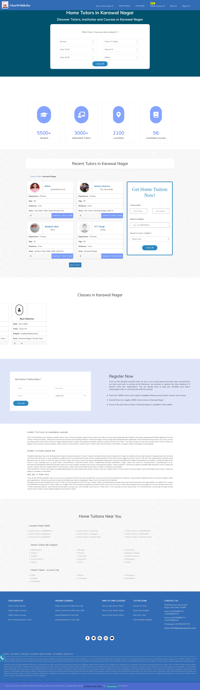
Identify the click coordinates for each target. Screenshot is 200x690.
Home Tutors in (40, 531)
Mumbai (34, 578)
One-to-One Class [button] (104, 6)
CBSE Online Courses (17, 615)
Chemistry (82, 556)
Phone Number (137, 219)
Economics (130, 550)
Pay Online (140, 6)
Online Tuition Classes (17, 610)
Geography (130, 559)
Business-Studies (133, 553)
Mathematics (36, 550)
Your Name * (136, 205)
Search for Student (141, 610)
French (128, 562)
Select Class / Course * (141, 233)
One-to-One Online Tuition (113, 610)
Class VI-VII (64, 49)
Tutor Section (124, 6)
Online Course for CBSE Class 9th (69, 606)
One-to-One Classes (17, 606)
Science (34, 553)
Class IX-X (109, 49)
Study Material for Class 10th (67, 620)
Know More (112, 686)
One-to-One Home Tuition (113, 606)
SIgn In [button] (186, 6)
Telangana (130, 575)
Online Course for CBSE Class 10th (69, 610)
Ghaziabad (130, 578)
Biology (81, 550)
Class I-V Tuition (111, 41)
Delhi (39, 176)
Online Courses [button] (157, 5)
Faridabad (35, 581)
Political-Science (132, 556)
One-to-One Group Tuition (113, 615)
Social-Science (37, 559)
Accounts (82, 559)
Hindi (80, 562)
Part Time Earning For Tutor (20, 620)
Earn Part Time (139, 615)
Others (107, 57)
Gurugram (82, 578)
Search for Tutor (140, 606)
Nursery (63, 41)
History (34, 562)
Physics (81, 553)
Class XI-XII (64, 57)
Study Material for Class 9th (66, 615)
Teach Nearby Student (142, 620)
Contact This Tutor (62, 216)
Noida (80, 575)
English (34, 556)
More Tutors (75, 265)
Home (33, 176)
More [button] (173, 6)
